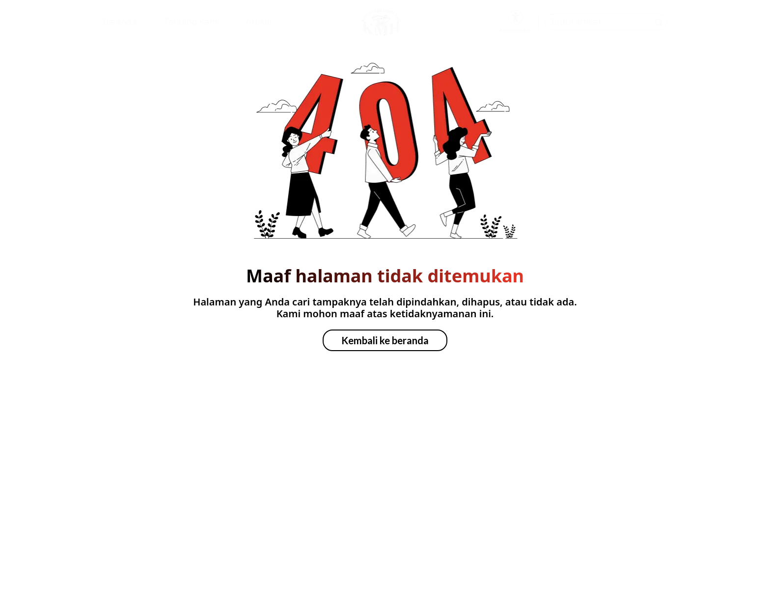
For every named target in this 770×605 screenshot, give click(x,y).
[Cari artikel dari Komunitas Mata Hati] (606, 22)
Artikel (259, 22)
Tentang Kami (191, 22)
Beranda (119, 22)
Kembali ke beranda (385, 340)
